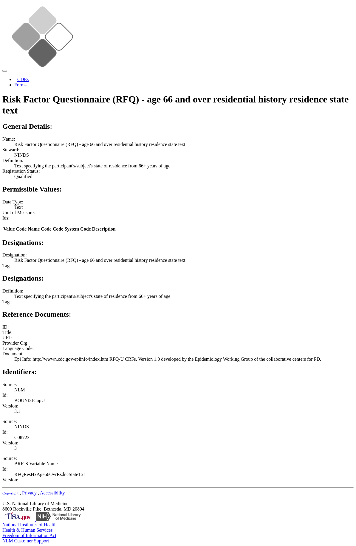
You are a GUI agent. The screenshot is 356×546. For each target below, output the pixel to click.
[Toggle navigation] (4, 71)
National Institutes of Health (29, 524)
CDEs (23, 79)
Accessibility (52, 492)
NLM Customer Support (25, 540)
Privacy (30, 492)
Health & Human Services (27, 530)
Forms (20, 84)
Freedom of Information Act (29, 535)
